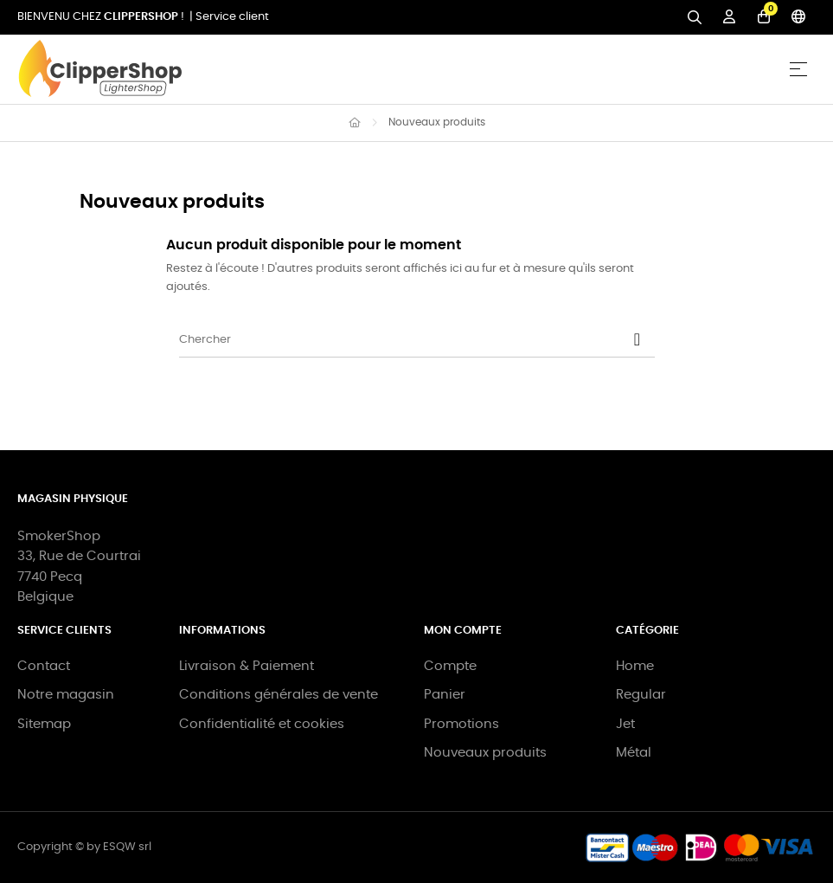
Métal (633, 752)
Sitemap (44, 724)
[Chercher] (417, 340)
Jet (625, 724)
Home (635, 666)
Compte (450, 666)
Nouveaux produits (485, 752)
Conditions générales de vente (278, 694)
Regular (641, 694)
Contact (43, 666)
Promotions (461, 724)
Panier (444, 694)
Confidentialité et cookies (261, 724)
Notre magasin (65, 694)
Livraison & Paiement (246, 666)
